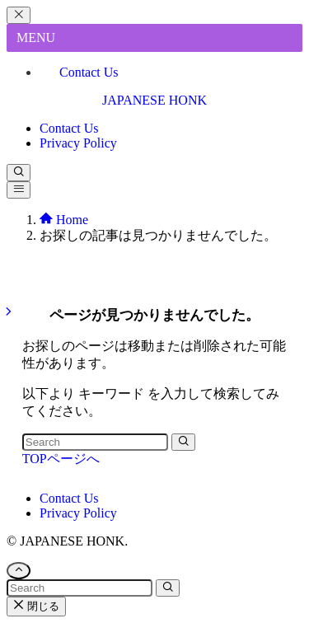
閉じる (36, 606)
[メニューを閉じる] (18, 15)
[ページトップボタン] (18, 570)
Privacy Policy (78, 513)
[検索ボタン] (18, 172)
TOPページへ (61, 459)
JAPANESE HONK (154, 100)
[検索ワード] (95, 442)
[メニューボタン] (18, 190)
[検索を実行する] (183, 442)
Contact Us (89, 72)
